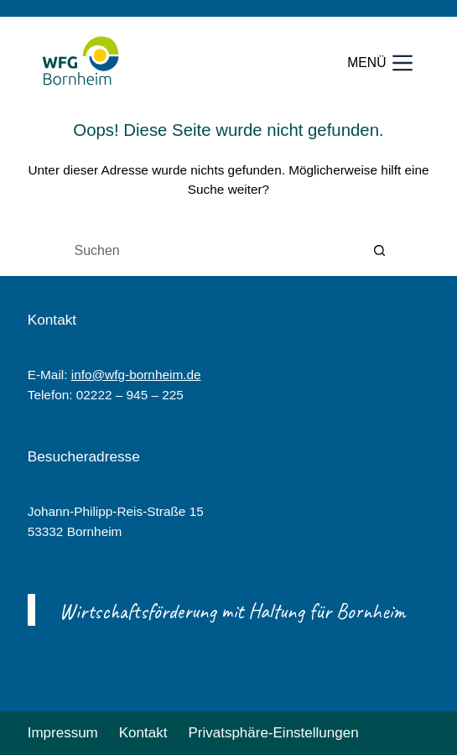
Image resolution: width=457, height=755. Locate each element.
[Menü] (380, 63)
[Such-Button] (380, 251)
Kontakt (143, 733)
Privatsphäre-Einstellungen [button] (273, 733)
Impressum (63, 733)
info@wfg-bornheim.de (136, 374)
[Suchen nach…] (212, 251)
